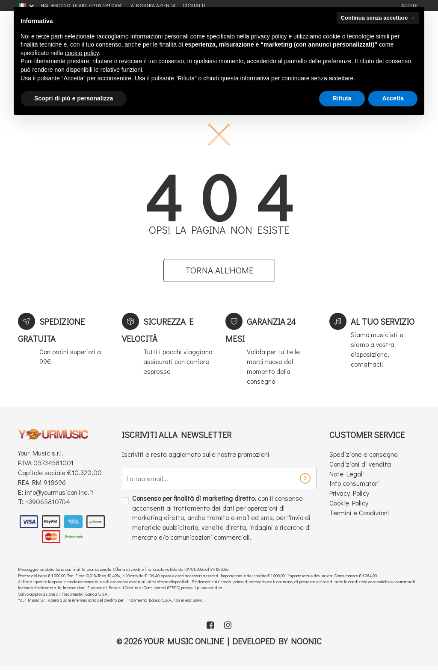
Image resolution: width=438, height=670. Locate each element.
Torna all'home (219, 270)
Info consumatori (354, 483)
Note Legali (346, 473)
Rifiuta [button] (342, 98)
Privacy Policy (349, 492)
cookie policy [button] (82, 53)
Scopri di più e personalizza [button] (73, 98)
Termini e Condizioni (359, 512)
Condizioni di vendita (360, 463)
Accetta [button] (393, 98)
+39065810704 (47, 501)
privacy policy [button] (269, 36)
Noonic (306, 640)
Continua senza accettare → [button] (378, 18)
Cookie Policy (348, 502)
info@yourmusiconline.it (59, 492)
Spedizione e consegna (363, 454)
